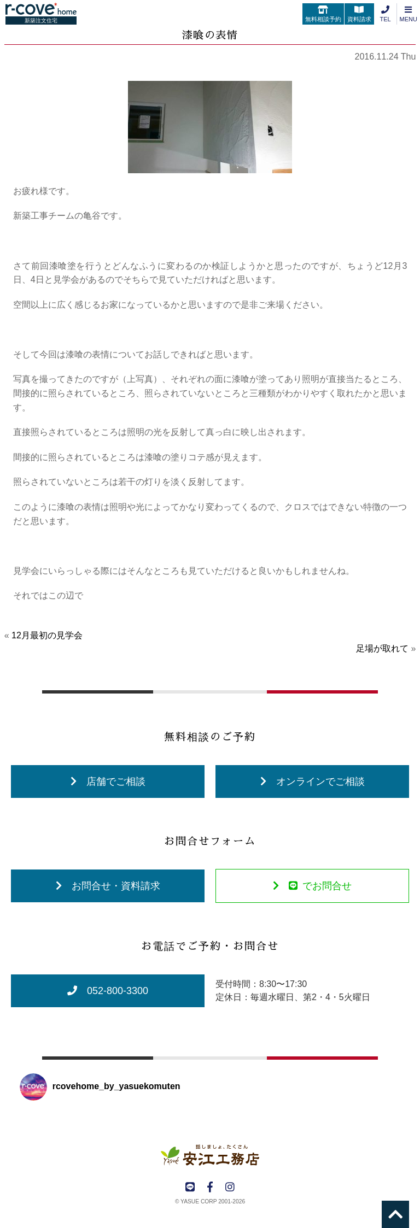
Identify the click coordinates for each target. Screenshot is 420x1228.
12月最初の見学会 (47, 635)
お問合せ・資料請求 (108, 885)
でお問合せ (312, 885)
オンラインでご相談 (312, 781)
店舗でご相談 (108, 781)
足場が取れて (382, 648)
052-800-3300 (107, 990)
